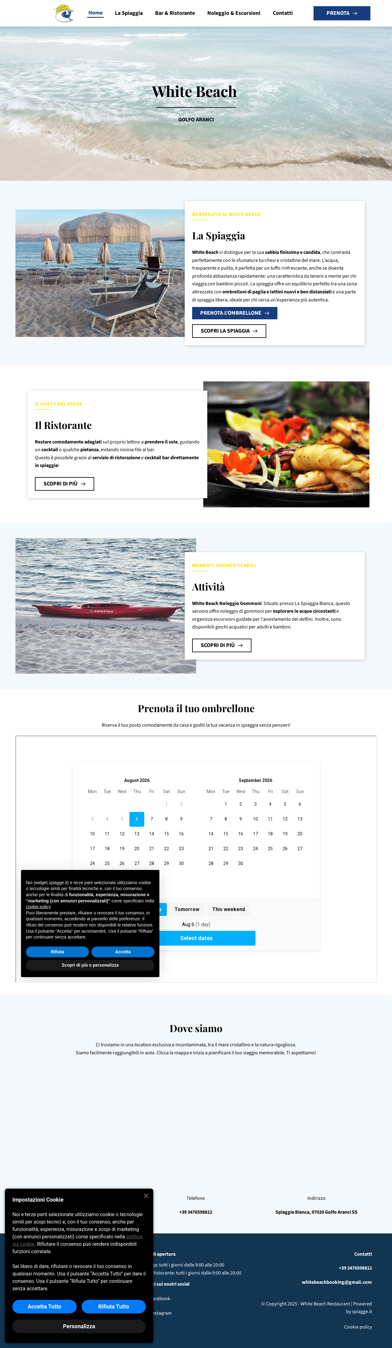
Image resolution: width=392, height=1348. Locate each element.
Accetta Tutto (44, 1306)
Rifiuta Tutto (113, 1306)
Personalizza (79, 1326)
